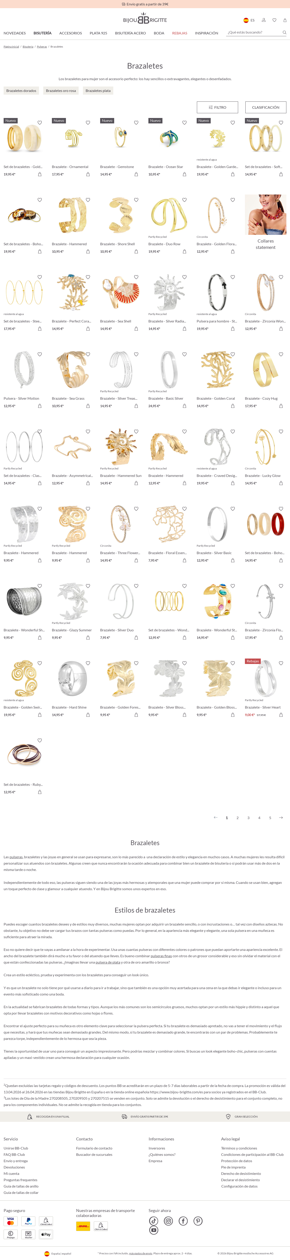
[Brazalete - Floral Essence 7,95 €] (169, 535)
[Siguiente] (281, 818)
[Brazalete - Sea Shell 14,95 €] (121, 303)
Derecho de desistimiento (241, 1173)
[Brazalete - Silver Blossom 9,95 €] (169, 689)
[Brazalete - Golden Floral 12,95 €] (217, 226)
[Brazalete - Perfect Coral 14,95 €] (72, 303)
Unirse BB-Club (16, 1148)
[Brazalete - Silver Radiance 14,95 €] (169, 303)
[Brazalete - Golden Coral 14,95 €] (217, 381)
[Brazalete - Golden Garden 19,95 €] (217, 149)
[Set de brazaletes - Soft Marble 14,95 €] (265, 149)
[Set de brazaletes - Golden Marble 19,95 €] (24, 149)
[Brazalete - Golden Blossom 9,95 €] (217, 689)
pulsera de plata (108, 962)
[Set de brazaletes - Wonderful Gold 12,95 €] (169, 612)
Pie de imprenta (233, 1167)
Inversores (157, 1148)
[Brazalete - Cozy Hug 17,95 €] (265, 381)
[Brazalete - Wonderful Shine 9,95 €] (24, 612)
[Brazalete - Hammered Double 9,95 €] (24, 535)
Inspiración (206, 33)
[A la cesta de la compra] (39, 174)
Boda (159, 33)
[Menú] (217, 107)
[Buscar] (284, 32)
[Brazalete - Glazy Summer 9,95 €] (72, 612)
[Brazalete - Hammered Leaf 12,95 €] (169, 458)
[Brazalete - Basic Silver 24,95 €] (169, 381)
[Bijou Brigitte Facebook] (183, 1221)
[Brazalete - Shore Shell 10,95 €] (121, 226)
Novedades (15, 33)
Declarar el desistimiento (240, 1180)
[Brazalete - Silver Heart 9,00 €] (265, 689)
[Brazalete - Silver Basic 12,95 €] (217, 535)
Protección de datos (236, 1161)
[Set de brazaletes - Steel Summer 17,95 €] (24, 303)
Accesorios (70, 33)
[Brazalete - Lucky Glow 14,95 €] (265, 458)
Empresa (155, 1161)
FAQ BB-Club (14, 1154)
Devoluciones (14, 1167)
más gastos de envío (140, 1253)
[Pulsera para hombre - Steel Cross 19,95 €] (217, 303)
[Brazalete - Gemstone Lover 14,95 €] (121, 149)
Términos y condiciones (239, 1148)
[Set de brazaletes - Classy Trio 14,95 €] (24, 458)
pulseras (16, 857)
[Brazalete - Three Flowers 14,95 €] (121, 535)
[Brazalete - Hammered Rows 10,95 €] (72, 226)
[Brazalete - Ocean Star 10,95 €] (169, 149)
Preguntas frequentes (20, 1180)
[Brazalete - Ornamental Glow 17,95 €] (72, 149)
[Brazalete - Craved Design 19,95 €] (217, 458)
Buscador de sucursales (94, 1154)
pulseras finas (161, 956)
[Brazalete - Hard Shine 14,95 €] (72, 689)
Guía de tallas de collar (21, 1192)
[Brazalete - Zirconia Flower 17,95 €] (265, 612)
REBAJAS (179, 33)
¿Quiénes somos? (162, 1154)
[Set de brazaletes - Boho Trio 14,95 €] (265, 535)
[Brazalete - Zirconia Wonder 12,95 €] (265, 303)
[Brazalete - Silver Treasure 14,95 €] (121, 381)
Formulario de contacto (94, 1148)
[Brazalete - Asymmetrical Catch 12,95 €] (72, 458)
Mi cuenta (11, 1173)
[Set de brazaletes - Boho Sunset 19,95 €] (24, 226)
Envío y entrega (16, 1161)
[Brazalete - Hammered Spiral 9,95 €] (72, 535)
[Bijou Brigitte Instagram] (168, 1221)
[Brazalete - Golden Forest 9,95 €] (121, 689)
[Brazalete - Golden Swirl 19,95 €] (24, 689)
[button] (263, 20)
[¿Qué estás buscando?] (256, 32)
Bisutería (42, 33)
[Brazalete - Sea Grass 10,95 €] (72, 381)
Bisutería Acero (130, 33)
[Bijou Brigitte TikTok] (154, 1221)
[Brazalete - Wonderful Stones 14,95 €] (217, 612)
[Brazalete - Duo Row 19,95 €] (169, 226)
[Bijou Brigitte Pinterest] (198, 1221)
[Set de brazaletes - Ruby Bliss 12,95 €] (24, 767)
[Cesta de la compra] (285, 20)
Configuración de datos (239, 1186)
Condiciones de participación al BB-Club (252, 1154)
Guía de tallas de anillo (21, 1186)
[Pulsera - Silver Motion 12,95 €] (24, 381)
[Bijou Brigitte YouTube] (154, 1230)
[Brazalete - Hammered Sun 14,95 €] (121, 458)
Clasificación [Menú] (265, 107)
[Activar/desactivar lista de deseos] (39, 122)
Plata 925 (98, 33)
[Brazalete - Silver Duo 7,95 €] (121, 612)
